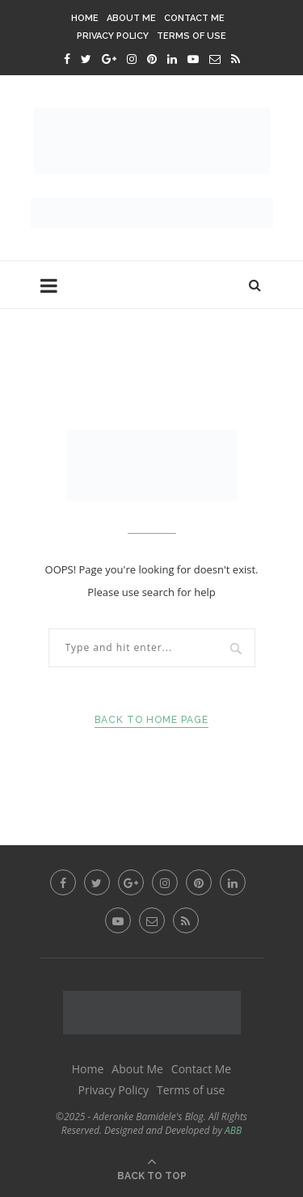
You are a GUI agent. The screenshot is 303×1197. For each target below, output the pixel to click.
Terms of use (191, 36)
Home (85, 18)
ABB (233, 1130)
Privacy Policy (113, 36)
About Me (131, 18)
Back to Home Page (151, 719)
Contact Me (194, 18)
